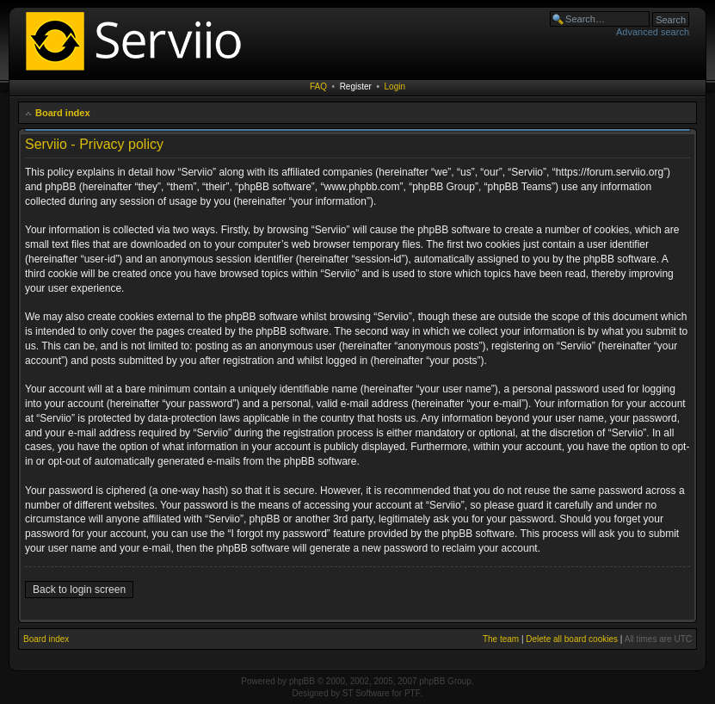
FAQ (318, 86)
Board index (62, 113)
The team (501, 639)
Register (356, 86)
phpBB (302, 681)
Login (395, 86)
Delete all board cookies (572, 639)
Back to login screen (79, 590)
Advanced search (652, 32)
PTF (412, 693)
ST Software (366, 693)
